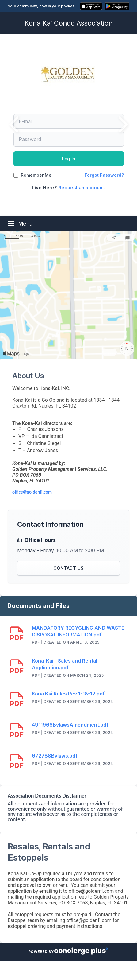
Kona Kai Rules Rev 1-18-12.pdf (68, 694)
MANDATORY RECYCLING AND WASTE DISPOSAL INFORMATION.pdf (78, 631)
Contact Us (68, 568)
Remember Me (36, 175)
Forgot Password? (104, 175)
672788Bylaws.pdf (55, 756)
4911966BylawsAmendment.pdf (70, 725)
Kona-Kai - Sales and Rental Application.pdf (64, 664)
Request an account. (81, 188)
